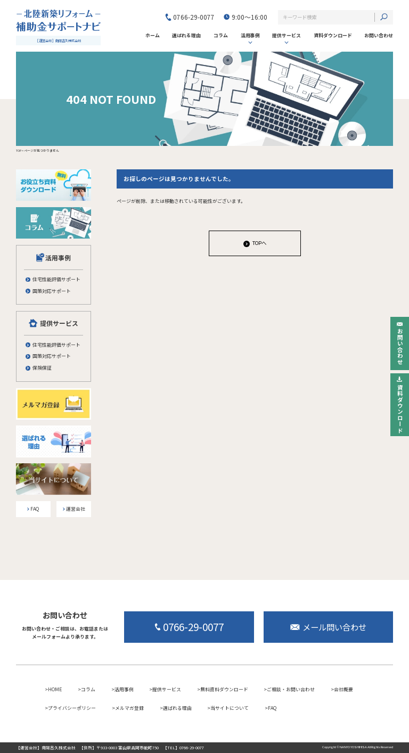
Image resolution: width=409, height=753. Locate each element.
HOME (55, 689)
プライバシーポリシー (72, 708)
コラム (88, 689)
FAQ (272, 708)
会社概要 (343, 689)
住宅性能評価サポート (56, 279)
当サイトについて (229, 708)
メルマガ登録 (129, 708)
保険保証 (42, 368)
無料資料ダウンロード (224, 689)
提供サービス (286, 35)
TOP (18, 150)
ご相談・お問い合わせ (291, 689)
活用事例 (250, 35)
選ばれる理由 (177, 708)
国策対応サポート (51, 291)
